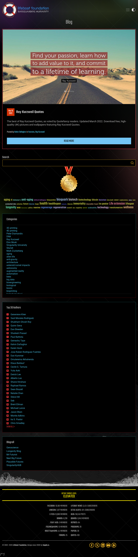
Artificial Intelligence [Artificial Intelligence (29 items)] (40, 200)
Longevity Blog (13, 451)
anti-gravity (11, 259)
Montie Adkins (18, 415)
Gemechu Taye (18, 340)
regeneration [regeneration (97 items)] (59, 207)
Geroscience (12, 447)
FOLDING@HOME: (52, 527)
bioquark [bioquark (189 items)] (62, 200)
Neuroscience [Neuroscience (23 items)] (24, 208)
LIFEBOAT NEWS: (77, 506)
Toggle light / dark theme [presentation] (133, 10)
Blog (69, 22)
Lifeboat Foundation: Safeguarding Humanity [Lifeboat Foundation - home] (62, 9)
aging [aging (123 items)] (7, 200)
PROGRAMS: (75, 527)
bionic (9, 288)
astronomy (11, 268)
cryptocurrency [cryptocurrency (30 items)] (123, 200)
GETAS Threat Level (69, 495)
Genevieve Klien (18, 314)
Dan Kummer (17, 355)
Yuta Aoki (15, 370)
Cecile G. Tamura (19, 367)
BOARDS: (74, 518)
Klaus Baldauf (17, 363)
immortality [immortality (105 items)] (79, 203)
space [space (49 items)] (85, 207)
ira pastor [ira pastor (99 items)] (103, 203)
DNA (8, 236)
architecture (12, 262)
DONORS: (60, 518)
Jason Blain (16, 412)
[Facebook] (92, 545)
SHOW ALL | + (10, 427)
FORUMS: (62, 535)
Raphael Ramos (18, 385)
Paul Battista (17, 337)
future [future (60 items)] (25, 204)
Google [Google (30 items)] (37, 204)
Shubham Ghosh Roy (21, 322)
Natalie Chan (17, 393)
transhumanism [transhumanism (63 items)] (116, 207)
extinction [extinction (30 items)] (19, 204)
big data (10, 279)
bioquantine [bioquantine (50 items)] (51, 200)
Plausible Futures (14, 461)
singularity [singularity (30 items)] (79, 208)
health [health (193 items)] (44, 204)
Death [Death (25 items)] (134, 200)
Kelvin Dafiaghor (20, 132)
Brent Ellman (17, 404)
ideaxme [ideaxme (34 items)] (70, 204)
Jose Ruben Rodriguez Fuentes (26, 352)
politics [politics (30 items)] (30, 208)
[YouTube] (108, 545)
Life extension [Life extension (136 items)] (117, 204)
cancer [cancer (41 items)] (116, 200)
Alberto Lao (16, 378)
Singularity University (16, 245)
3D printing (11, 228)
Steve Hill (15, 397)
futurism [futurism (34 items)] (31, 204)
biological (11, 285)
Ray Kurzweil (40, 132)
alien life (10, 256)
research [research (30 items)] (69, 208)
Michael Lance (18, 408)
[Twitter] (97, 545)
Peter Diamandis (14, 233)
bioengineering (13, 282)
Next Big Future (13, 458)
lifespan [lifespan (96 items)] (130, 203)
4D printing (11, 230)
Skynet (9, 248)
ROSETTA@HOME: (51, 531)
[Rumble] (114, 545)
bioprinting (11, 291)
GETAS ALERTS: (76, 510)
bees (8, 276)
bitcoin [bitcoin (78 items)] (95, 199)
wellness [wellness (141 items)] (128, 207)
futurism (31, 132)
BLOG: (73, 514)
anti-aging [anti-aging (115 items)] (27, 200)
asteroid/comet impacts (18, 265)
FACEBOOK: (51, 506)
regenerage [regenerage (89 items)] (46, 207)
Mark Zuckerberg (14, 251)
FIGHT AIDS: (54, 522)
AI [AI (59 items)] (11, 200)
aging (9, 253)
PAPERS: (74, 531)
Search (132, 163)
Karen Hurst (16, 348)
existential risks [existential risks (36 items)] (10, 204)
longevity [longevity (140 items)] (11, 207)
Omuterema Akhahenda (22, 359)
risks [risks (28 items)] (74, 208)
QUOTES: (74, 535)
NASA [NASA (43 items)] (19, 208)
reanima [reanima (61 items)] (36, 207)
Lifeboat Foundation (19, 545)
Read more (69, 141)
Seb (12, 400)
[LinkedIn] (103, 545)
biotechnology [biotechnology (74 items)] (84, 199)
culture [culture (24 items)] (130, 200)
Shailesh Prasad (18, 333)
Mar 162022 (10, 112)
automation (12, 273)
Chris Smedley (18, 423)
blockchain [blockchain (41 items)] (102, 200)
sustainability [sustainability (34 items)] (92, 208)
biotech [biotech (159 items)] (73, 200)
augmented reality (15, 271)
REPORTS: (74, 522)
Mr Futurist (11, 454)
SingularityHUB (13, 465)
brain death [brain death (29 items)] (110, 200)
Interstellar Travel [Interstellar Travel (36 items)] (92, 204)
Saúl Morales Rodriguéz (22, 318)
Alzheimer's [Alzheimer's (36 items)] (17, 200)
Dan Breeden (17, 329)
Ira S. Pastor (16, 419)
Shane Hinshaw (18, 382)
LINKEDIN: (52, 510)
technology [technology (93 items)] (103, 207)
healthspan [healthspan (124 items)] (54, 204)
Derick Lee (16, 374)
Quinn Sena (16, 325)
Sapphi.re (46, 545)
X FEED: (52, 514)
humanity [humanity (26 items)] (64, 204)
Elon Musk (11, 242)
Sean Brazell (17, 389)
